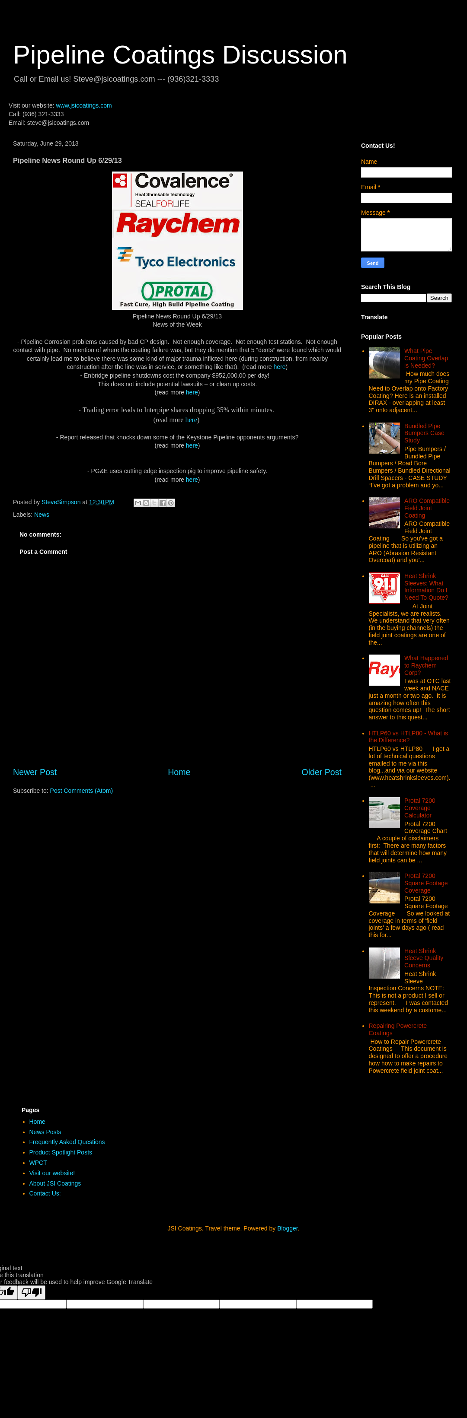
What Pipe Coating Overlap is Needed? (426, 358)
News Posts (45, 1132)
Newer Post (35, 772)
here (280, 366)
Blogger (287, 1228)
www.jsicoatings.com (84, 105)
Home (179, 772)
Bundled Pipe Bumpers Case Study (424, 433)
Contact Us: (45, 1193)
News (41, 514)
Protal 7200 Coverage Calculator (419, 808)
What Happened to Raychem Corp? (426, 665)
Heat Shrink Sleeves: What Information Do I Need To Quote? (426, 586)
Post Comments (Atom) (81, 790)
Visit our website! (52, 1173)
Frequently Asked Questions (67, 1141)
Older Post (321, 772)
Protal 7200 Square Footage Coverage (426, 883)
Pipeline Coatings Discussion (180, 54)
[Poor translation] (31, 1292)
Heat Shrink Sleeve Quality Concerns (423, 958)
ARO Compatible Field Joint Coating (427, 508)
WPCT (38, 1162)
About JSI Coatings (55, 1183)
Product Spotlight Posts (61, 1152)
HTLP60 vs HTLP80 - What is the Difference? (408, 737)
